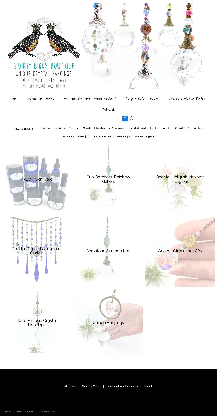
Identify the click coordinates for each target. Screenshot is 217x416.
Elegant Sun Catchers (41, 98)
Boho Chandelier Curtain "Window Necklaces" (90, 98)
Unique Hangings (145, 136)
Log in (73, 386)
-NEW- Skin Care (25, 129)
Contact (147, 386)
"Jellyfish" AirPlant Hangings (142, 98)
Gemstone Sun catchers (189, 128)
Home (15, 98)
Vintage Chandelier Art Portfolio (187, 98)
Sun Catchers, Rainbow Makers (60, 128)
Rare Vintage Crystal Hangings (112, 136)
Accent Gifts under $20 (75, 136)
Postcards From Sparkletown (122, 386)
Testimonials (108, 109)
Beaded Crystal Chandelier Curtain (150, 128)
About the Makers (91, 386)
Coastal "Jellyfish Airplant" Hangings (103, 128)
